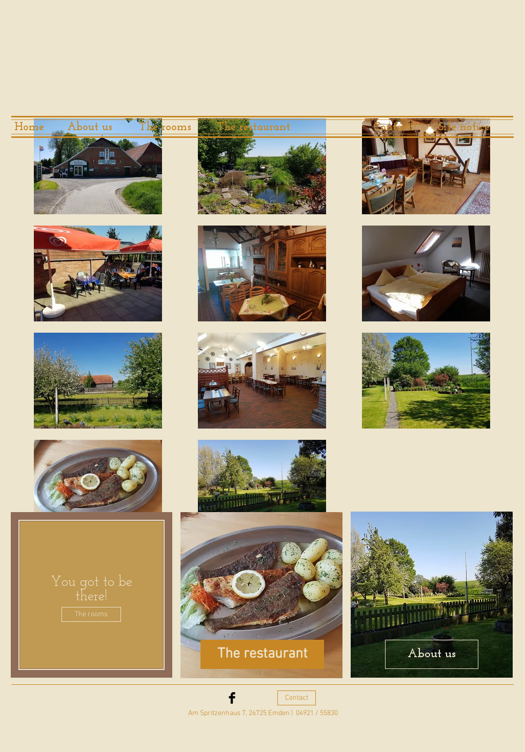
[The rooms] (165, 128)
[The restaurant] (253, 128)
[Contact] (392, 128)
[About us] (89, 128)
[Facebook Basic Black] (232, 698)
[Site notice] (464, 128)
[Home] (29, 128)
